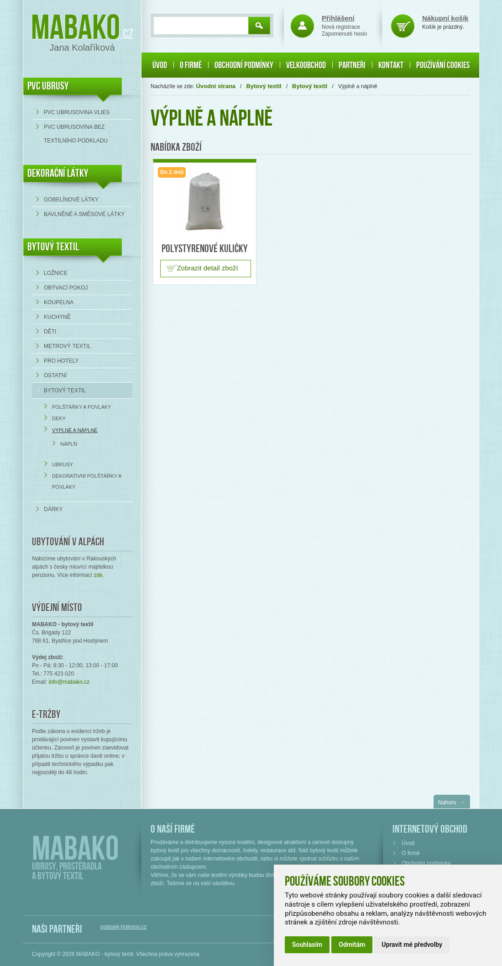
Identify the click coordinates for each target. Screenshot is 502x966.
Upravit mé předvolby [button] (412, 944)
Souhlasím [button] (307, 944)
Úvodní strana (215, 86)
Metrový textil (67, 346)
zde (98, 575)
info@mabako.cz (69, 682)
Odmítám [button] (352, 944)
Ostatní (55, 375)
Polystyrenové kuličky (205, 248)
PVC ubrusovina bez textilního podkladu (76, 134)
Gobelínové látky (71, 199)
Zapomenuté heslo (344, 34)
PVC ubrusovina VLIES (77, 112)
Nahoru (447, 802)
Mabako (75, 28)
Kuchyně (57, 317)
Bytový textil (53, 246)
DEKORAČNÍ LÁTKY (58, 173)
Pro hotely (61, 361)
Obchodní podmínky (243, 65)
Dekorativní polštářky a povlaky (86, 481)
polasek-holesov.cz (123, 927)
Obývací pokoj (66, 288)
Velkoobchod (306, 65)
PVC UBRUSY (48, 86)
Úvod (159, 65)
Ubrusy (62, 464)
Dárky (53, 509)
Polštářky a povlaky (81, 407)
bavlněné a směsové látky (84, 214)
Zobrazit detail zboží (207, 268)
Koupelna (58, 302)
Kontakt (390, 65)
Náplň (68, 444)
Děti (50, 331)
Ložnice (56, 273)
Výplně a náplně (75, 430)
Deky (59, 418)
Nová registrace (341, 27)
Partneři (352, 65)
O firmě (191, 65)
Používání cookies (443, 65)
